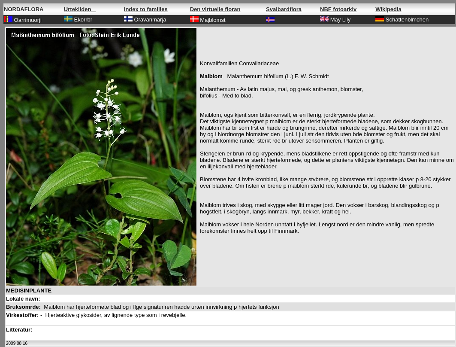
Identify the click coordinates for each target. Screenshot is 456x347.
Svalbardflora (284, 9)
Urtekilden (80, 9)
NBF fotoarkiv (338, 9)
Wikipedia (388, 9)
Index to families (146, 9)
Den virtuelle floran (215, 9)
